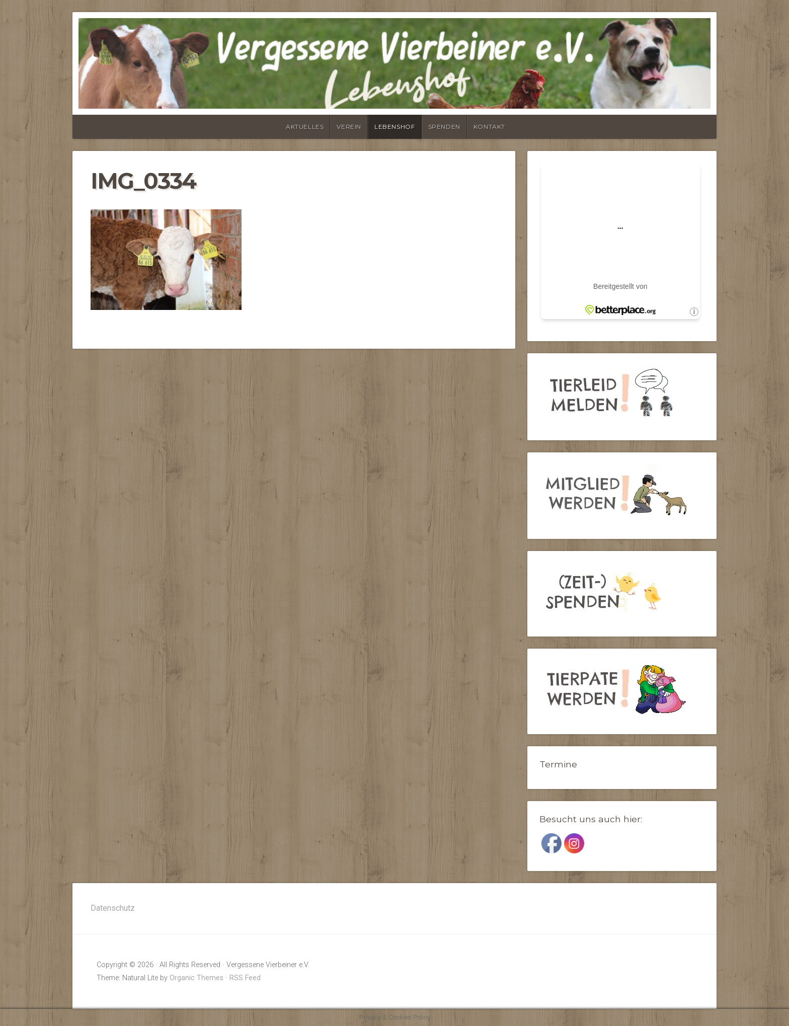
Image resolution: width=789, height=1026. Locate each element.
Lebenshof (394, 126)
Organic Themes (196, 978)
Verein (349, 126)
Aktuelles (305, 126)
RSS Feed (245, 978)
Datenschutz (113, 908)
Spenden (444, 126)
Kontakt (489, 126)
